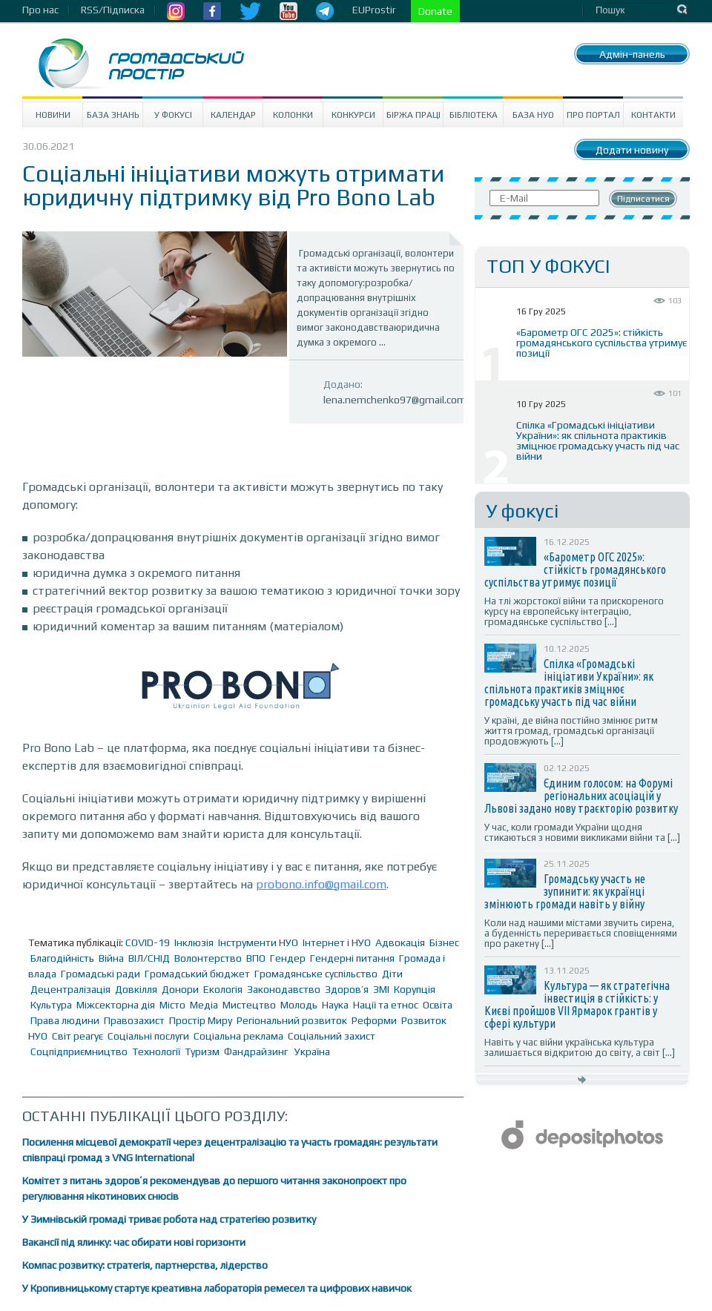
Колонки (293, 115)
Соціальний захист (331, 1036)
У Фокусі (173, 115)
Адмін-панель (632, 54)
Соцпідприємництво (79, 1051)
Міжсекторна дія (115, 1005)
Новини (53, 115)
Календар (233, 115)
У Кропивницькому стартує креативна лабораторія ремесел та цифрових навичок (217, 1288)
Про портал (593, 115)
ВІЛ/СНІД (149, 958)
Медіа (204, 1005)
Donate (435, 11)
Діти (392, 974)
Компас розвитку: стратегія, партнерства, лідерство (145, 1265)
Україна (312, 1051)
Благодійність (62, 958)
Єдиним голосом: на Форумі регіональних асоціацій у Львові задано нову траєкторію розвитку (581, 795)
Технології (156, 1051)
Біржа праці (413, 115)
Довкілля (136, 989)
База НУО (533, 115)
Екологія (223, 989)
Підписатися (643, 199)
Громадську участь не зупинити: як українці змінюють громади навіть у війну (564, 891)
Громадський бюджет (197, 974)
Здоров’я (347, 989)
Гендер (288, 958)
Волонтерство (208, 958)
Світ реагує (77, 1036)
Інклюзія (194, 942)
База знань (113, 115)
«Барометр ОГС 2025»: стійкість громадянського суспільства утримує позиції (601, 342)
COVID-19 (147, 942)
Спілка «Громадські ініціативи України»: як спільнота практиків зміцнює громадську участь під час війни (597, 440)
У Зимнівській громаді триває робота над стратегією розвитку (169, 1219)
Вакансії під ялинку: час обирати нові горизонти (133, 1242)
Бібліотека (473, 115)
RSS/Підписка (113, 10)
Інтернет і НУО (337, 942)
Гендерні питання (352, 958)
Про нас (40, 10)
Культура (51, 1005)
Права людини (64, 1020)
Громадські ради (100, 974)
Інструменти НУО (258, 942)
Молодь (298, 1005)
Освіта (437, 1005)
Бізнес (444, 942)
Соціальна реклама (238, 1036)
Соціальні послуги (148, 1036)
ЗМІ (381, 989)
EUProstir (374, 10)
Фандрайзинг (256, 1051)
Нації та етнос (385, 1005)
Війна (111, 958)
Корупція (414, 989)
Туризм (202, 1051)
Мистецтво (249, 1005)
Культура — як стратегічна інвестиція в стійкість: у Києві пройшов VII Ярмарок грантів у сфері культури (577, 1004)
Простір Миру (200, 1020)
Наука (335, 1005)
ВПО (256, 958)
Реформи (374, 1020)
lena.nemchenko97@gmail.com (395, 400)
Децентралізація (70, 989)
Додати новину (632, 150)
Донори (180, 989)
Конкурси (353, 115)
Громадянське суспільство (316, 974)
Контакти (653, 115)
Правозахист (134, 1020)
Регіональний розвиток (292, 1020)
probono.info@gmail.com (321, 884)
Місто (172, 1005)
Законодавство (283, 989)
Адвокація (400, 942)
